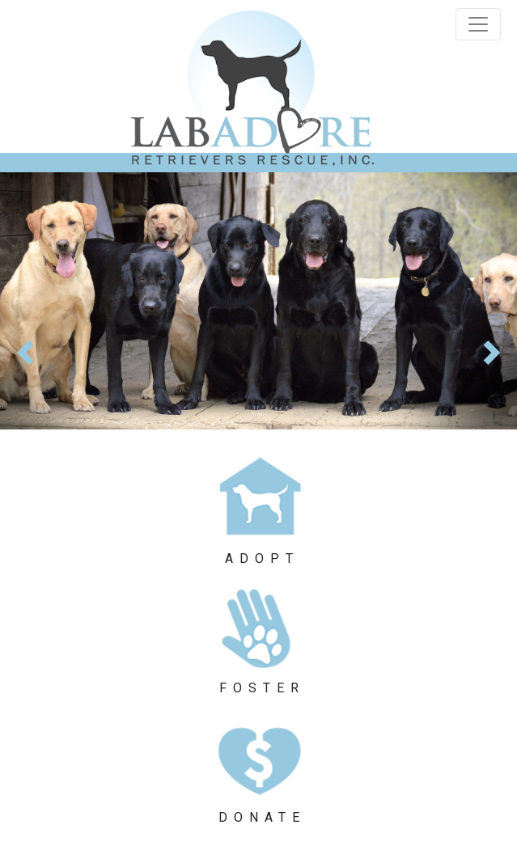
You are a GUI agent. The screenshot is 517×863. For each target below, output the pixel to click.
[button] (39, 300)
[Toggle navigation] (478, 24)
